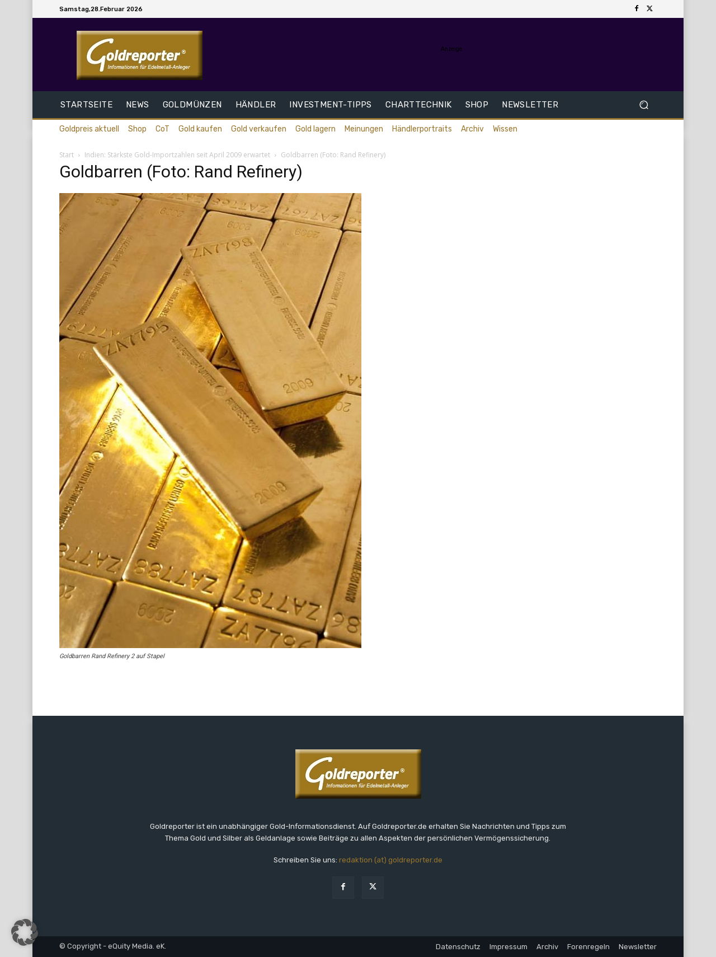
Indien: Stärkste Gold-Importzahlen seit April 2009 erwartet (177, 155)
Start (66, 155)
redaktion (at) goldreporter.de (390, 860)
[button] (643, 105)
